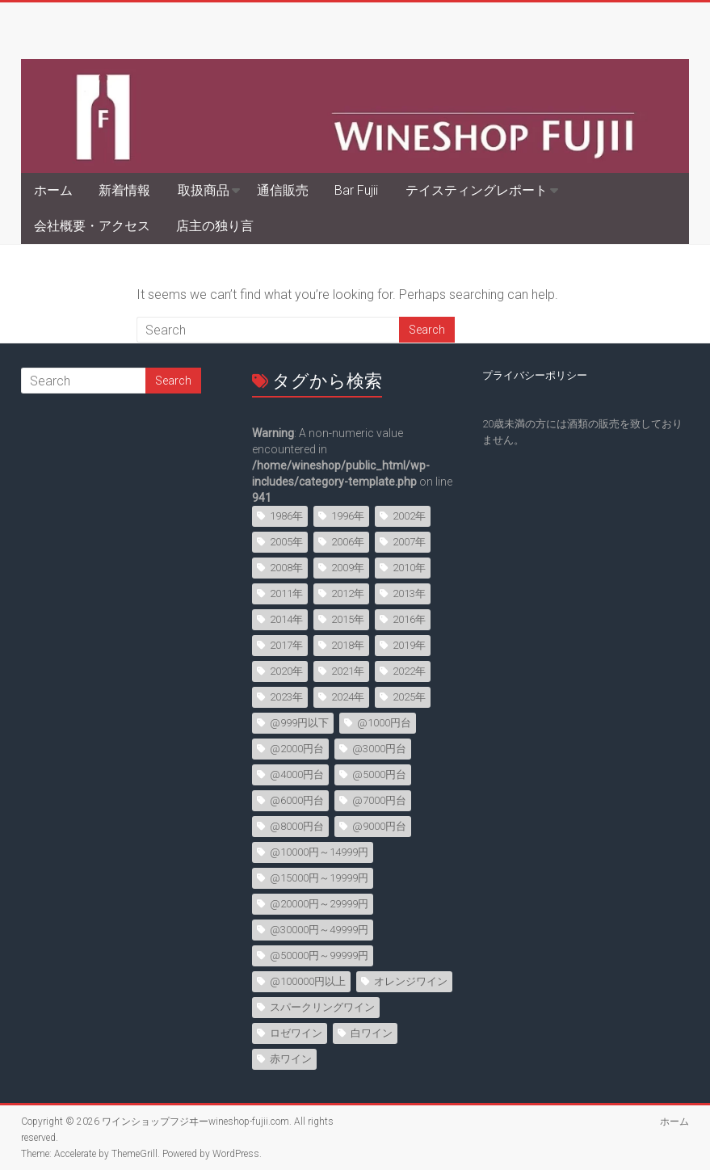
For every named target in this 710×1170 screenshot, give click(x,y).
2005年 (286, 542)
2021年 (347, 671)
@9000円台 (379, 826)
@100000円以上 (308, 981)
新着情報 (124, 190)
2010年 (409, 568)
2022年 (409, 671)
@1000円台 (384, 723)
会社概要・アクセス (92, 226)
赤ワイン (291, 1059)
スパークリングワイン (322, 1007)
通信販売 (283, 190)
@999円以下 (299, 723)
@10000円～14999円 (319, 852)
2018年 (347, 645)
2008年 (286, 568)
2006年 (347, 542)
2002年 (409, 516)
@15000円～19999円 (319, 878)
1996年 (347, 516)
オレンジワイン (410, 981)
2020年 (286, 671)
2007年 (409, 542)
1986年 (286, 516)
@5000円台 (379, 774)
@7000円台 (379, 800)
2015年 (347, 619)
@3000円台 (379, 749)
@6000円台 (297, 800)
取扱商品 (203, 190)
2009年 (347, 568)
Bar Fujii (356, 190)
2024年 (347, 697)
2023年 (286, 697)
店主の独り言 (215, 226)
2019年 (409, 645)
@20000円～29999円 (319, 904)
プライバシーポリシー (534, 375)
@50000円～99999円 (319, 955)
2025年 (409, 697)
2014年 (286, 619)
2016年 (409, 619)
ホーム (53, 190)
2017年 (286, 645)
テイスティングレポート (476, 190)
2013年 (409, 593)
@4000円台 (297, 774)
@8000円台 (297, 826)
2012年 (347, 593)
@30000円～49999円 (319, 930)
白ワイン (372, 1033)
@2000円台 (297, 749)
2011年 (286, 593)
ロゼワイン (296, 1033)
